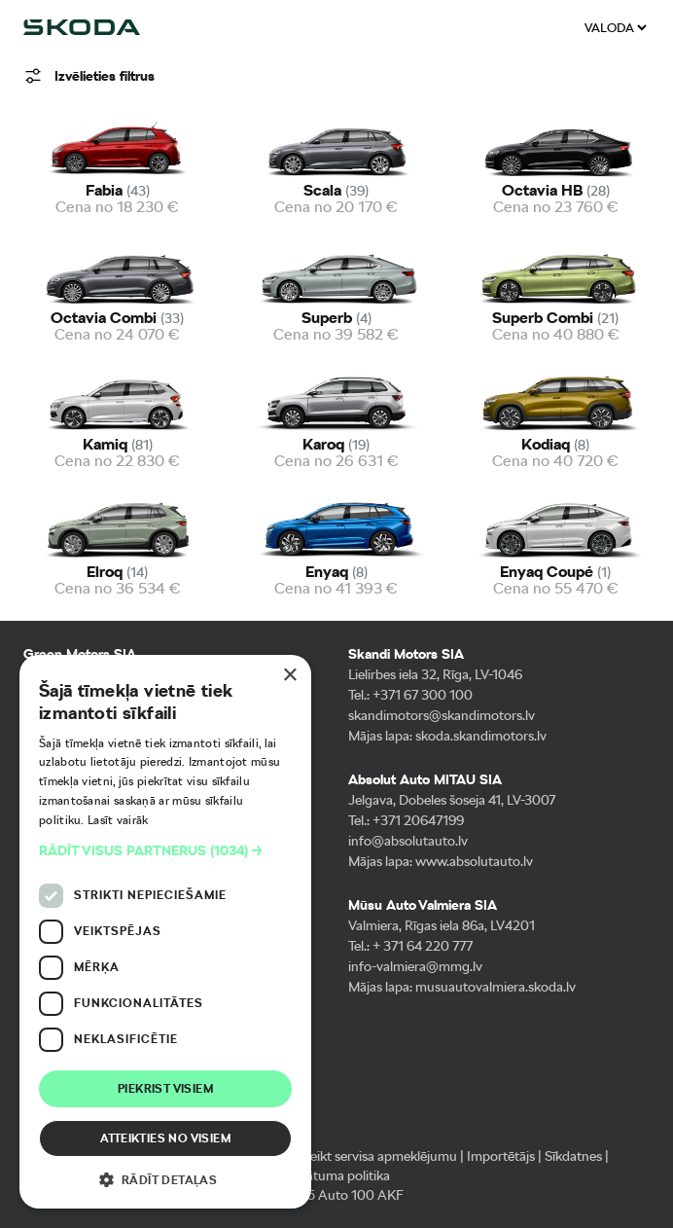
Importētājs (501, 1156)
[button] (165, 851)
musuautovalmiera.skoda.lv (495, 986)
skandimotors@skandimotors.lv (441, 715)
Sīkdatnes (573, 1156)
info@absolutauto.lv (408, 841)
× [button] (289, 675)
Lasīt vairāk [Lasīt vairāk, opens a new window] (118, 820)
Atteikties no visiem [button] (165, 1138)
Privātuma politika (337, 1175)
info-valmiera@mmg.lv (415, 966)
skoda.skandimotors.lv (481, 735)
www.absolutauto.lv (474, 861)
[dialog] (165, 932)
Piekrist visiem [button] (165, 1089)
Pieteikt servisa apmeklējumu (372, 1156)
